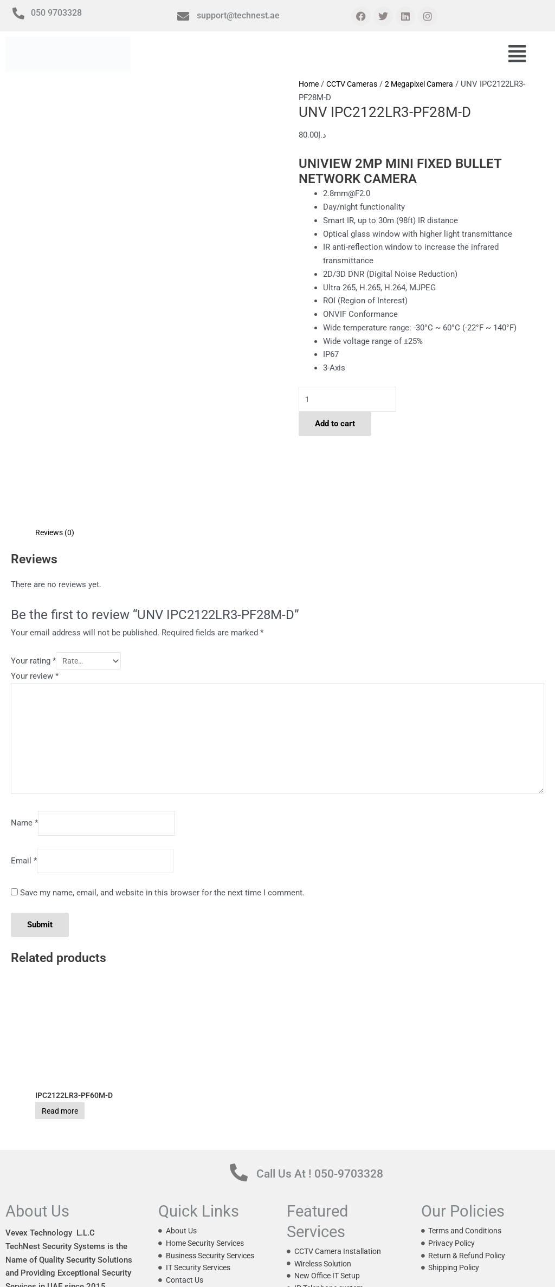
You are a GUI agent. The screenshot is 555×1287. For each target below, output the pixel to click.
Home (310, 84)
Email (24, 789)
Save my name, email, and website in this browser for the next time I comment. (162, 822)
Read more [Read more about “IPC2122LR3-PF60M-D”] (71, 1041)
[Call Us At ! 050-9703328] (239, 1104)
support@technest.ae (238, 15)
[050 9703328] (18, 14)
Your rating (33, 575)
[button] (517, 54)
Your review (35, 591)
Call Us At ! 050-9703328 (337, 1104)
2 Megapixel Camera (429, 84)
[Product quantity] (352, 400)
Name (24, 749)
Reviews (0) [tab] (56, 445)
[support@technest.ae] (183, 16)
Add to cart (335, 426)
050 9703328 (56, 13)
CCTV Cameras (356, 84)
